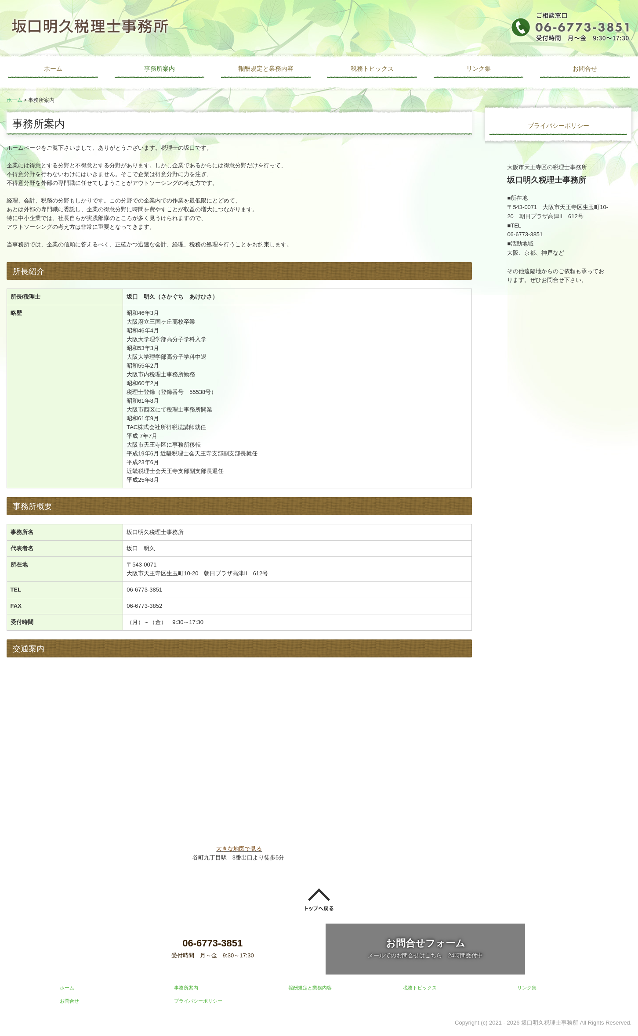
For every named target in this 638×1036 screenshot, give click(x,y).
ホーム (53, 68)
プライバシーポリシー (558, 125)
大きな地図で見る (239, 848)
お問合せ (585, 68)
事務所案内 (159, 68)
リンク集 (478, 68)
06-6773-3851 (144, 589)
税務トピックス (372, 68)
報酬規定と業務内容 (266, 68)
